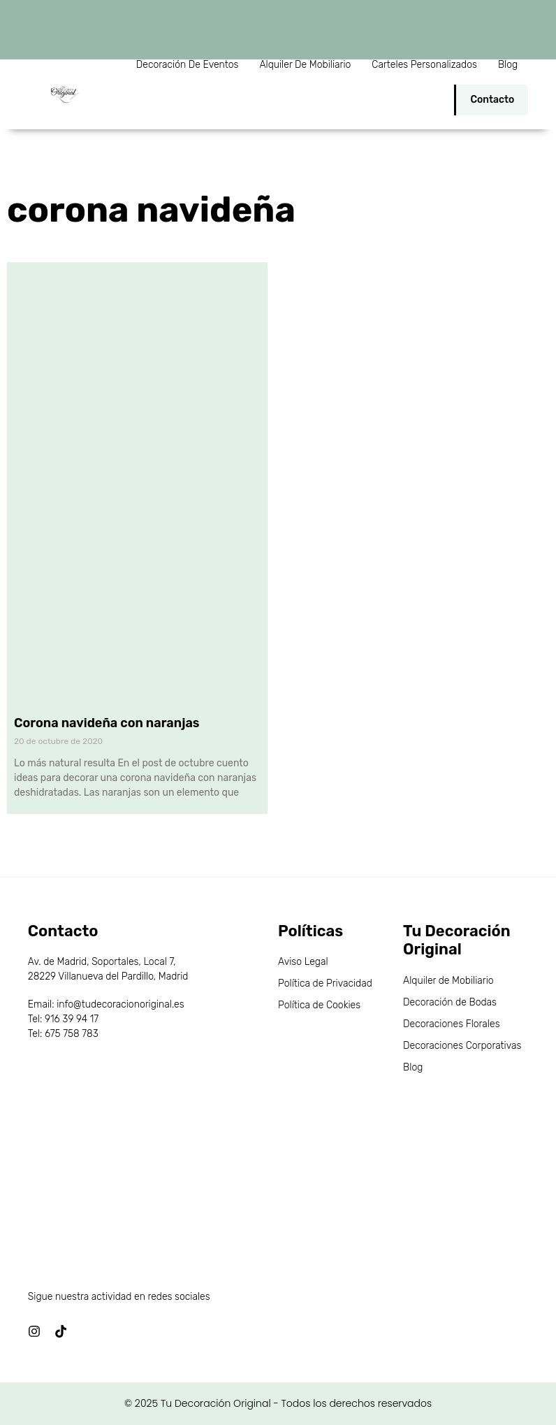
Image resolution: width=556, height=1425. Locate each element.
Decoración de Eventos (187, 65)
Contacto (492, 100)
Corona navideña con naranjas (107, 723)
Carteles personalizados (424, 65)
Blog (508, 65)
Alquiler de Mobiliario (305, 65)
